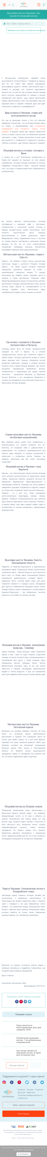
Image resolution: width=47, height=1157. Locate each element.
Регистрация (23, 1113)
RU (13, 5)
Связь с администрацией (23, 1105)
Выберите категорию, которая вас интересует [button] (24, 30)
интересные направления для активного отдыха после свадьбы (23, 129)
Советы (14, 24)
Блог (8, 24)
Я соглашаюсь (23, 1154)
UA (9, 5)
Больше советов (17, 1065)
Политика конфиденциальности (30, 1095)
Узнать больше (29, 1149)
